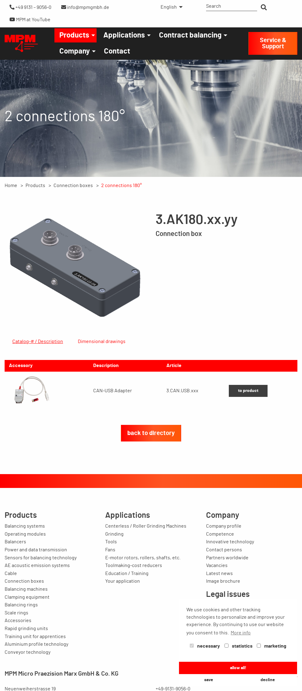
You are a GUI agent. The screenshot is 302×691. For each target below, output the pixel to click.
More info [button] (241, 632)
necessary (205, 646)
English (169, 7)
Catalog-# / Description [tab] (37, 341)
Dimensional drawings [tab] (101, 341)
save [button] (208, 679)
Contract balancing (190, 35)
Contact (117, 51)
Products (74, 35)
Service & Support (273, 43)
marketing (271, 646)
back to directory (151, 475)
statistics (238, 646)
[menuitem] (170, 7)
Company (74, 51)
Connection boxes (73, 185)
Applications (124, 35)
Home (11, 185)
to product (248, 432)
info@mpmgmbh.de (85, 7)
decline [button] (267, 679)
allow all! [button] (238, 667)
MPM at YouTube (30, 19)
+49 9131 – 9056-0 (30, 7)
